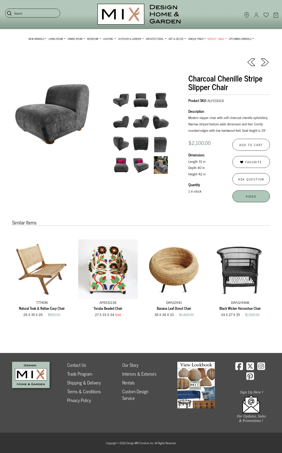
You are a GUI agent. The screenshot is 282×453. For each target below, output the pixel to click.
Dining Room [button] (75, 39)
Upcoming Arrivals (240, 39)
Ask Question (251, 179)
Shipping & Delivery (84, 382)
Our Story (130, 365)
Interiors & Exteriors (139, 373)
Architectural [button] (155, 39)
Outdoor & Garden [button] (130, 39)
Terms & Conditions (84, 391)
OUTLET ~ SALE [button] (216, 39)
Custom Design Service (135, 395)
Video (251, 196)
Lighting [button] (108, 39)
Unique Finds (196, 39)
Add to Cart (251, 144)
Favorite (251, 161)
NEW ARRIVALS (36, 39)
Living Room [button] (56, 39)
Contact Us (76, 365)
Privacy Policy (79, 400)
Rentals (128, 382)
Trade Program (79, 373)
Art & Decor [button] (176, 39)
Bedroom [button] (93, 39)
